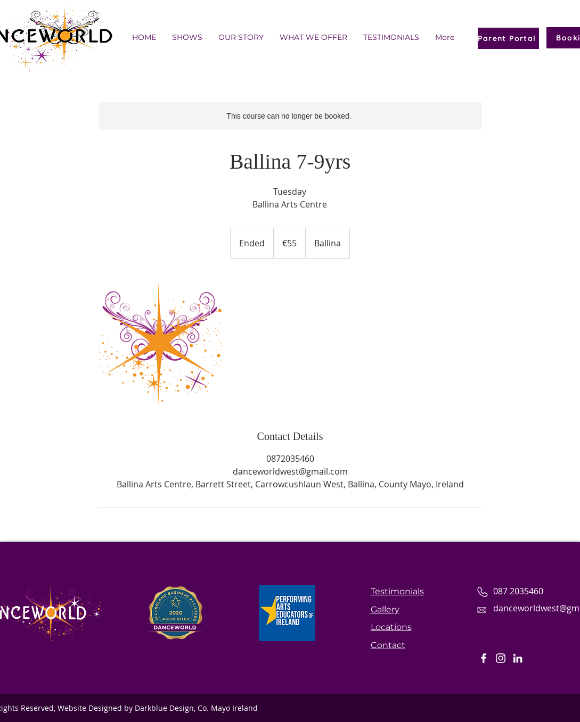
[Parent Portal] (508, 38)
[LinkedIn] (517, 658)
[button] (391, 37)
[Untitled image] (160, 343)
